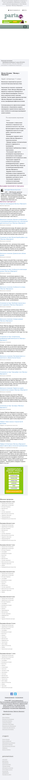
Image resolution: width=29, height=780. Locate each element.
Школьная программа (6, 60)
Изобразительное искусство (8, 518)
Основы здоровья (6, 512)
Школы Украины (6, 749)
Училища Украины (7, 722)
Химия (3, 565)
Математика (4, 508)
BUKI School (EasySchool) (5, 762)
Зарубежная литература (7, 505)
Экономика (4, 672)
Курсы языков (5, 739)
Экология (3, 637)
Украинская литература (7, 503)
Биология (3, 555)
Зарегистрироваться (14, 10)
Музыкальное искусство (7, 513)
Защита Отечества (6, 645)
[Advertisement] (14, 44)
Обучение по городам (7, 768)
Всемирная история (6, 553)
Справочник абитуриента (8, 727)
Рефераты (4, 748)
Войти (25, 10)
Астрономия (4, 667)
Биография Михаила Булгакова (13, 189)
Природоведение (5, 517)
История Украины (6, 506)
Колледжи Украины (7, 721)
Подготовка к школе (7, 769)
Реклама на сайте (6, 774)
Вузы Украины (6, 717)
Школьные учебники (7, 744)
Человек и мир (5, 670)
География (4, 551)
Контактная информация (5, 772)
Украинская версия (9, 697)
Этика (2, 510)
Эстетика (3, 674)
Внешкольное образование (9, 726)
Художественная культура (8, 618)
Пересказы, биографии (8, 724)
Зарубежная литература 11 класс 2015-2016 (13, 62)
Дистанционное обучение (8, 746)
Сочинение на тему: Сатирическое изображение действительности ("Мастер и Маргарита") (12, 338)
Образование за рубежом (8, 742)
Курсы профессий (6, 741)
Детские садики (6, 766)
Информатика (5, 615)
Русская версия (19, 697)
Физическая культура (6, 649)
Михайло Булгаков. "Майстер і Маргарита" (13, 711)
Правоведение (5, 610)
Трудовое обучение (6, 515)
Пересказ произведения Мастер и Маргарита (13, 204)
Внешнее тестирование (8, 719)
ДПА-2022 (4, 759)
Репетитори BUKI (6, 764)
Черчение (3, 685)
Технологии (4, 642)
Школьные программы (8, 729)
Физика (3, 556)
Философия (4, 643)
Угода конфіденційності (17, 700)
